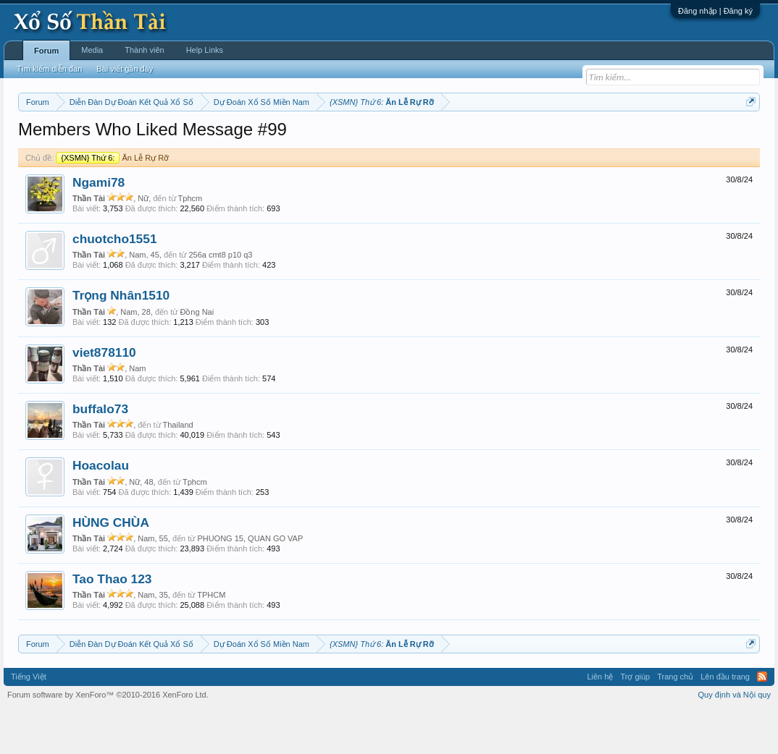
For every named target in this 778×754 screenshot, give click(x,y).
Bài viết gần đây (124, 68)
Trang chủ (675, 720)
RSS (762, 721)
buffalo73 (100, 452)
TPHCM (211, 638)
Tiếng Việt (28, 720)
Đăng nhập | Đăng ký (715, 11)
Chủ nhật (443, 138)
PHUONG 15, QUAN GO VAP (250, 581)
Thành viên (144, 50)
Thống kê (486, 138)
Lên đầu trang (725, 720)
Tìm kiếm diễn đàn (49, 68)
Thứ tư (283, 138)
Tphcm (190, 241)
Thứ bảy (401, 138)
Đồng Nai (197, 355)
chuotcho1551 (114, 282)
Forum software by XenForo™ (108, 738)
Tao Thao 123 (111, 622)
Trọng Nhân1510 (121, 339)
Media (92, 50)
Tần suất (583, 138)
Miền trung (137, 138)
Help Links (204, 50)
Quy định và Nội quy (734, 738)
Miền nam (47, 138)
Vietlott (178, 138)
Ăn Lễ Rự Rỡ (112, 201)
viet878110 (104, 396)
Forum (46, 50)
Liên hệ (600, 720)
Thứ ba (249, 138)
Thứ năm (321, 138)
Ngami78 (98, 226)
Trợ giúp (635, 720)
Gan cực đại (535, 138)
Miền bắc (91, 138)
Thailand (178, 468)
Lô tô (617, 138)
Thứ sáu (362, 138)
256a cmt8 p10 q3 (220, 298)
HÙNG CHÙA (110, 566)
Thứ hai (213, 138)
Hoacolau (100, 509)
